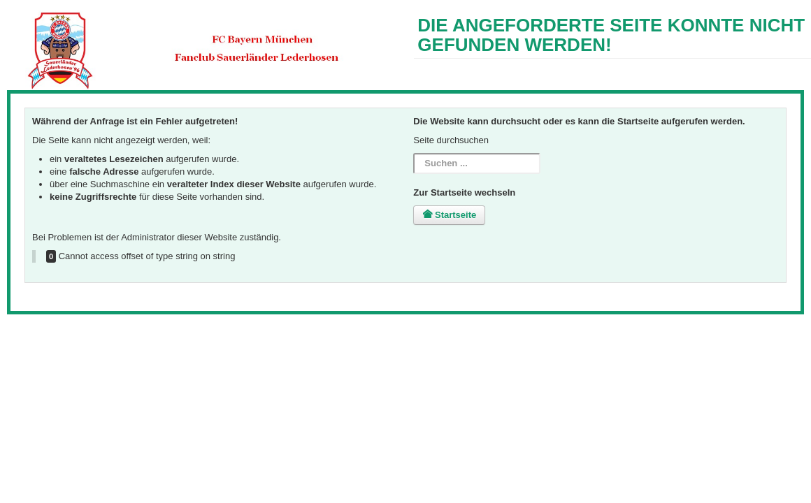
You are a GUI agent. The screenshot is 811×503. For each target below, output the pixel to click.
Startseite (449, 215)
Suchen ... (413, 153)
